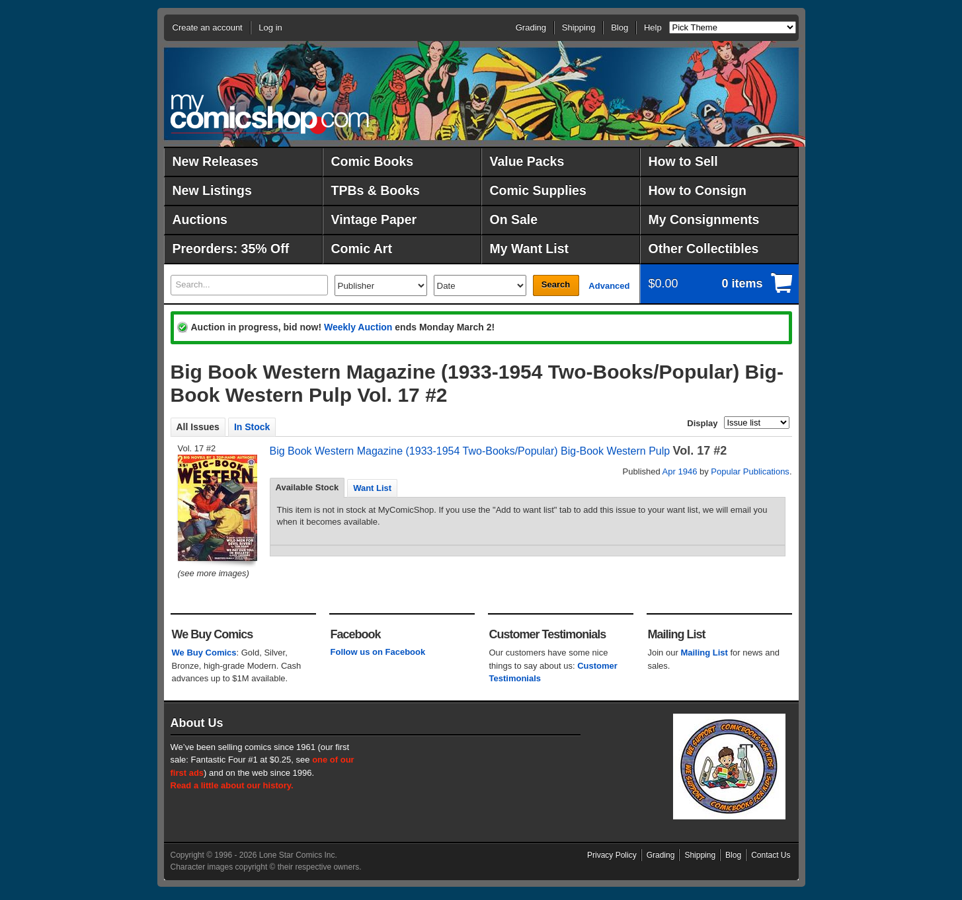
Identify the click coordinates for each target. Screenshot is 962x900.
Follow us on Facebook (378, 652)
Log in (270, 27)
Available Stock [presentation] (307, 487)
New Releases (216, 161)
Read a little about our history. (232, 785)
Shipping (579, 27)
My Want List (529, 248)
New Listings (212, 190)
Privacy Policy (612, 855)
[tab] (307, 488)
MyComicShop (270, 114)
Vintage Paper (374, 219)
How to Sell (683, 161)
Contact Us (770, 855)
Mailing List (704, 652)
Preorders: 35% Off (231, 248)
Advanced (608, 285)
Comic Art (361, 248)
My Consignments (704, 219)
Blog (619, 27)
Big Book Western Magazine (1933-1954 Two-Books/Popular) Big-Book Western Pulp (470, 451)
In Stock (252, 427)
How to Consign (697, 190)
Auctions (200, 219)
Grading (531, 27)
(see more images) (213, 573)
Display (702, 423)
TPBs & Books (375, 190)
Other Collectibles (704, 248)
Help (653, 27)
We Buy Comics (204, 652)
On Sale (514, 219)
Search (555, 284)
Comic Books (372, 161)
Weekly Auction (358, 327)
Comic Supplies (538, 190)
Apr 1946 (680, 471)
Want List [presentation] (372, 488)
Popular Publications (750, 471)
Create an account (208, 27)
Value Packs (527, 161)
